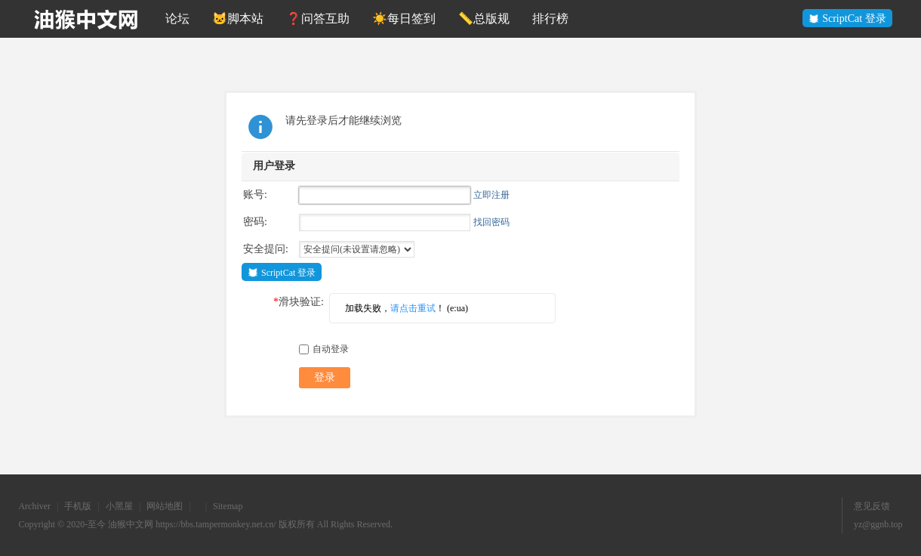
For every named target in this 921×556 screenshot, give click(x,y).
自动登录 (324, 349)
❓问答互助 (318, 18)
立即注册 (491, 195)
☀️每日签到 (404, 18)
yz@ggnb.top (878, 524)
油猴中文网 (130, 524)
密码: (255, 221)
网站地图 (164, 506)
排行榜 (550, 18)
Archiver (34, 506)
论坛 (177, 18)
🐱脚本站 (237, 18)
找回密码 (491, 222)
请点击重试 (413, 308)
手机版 (77, 506)
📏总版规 (484, 18)
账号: (255, 194)
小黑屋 (119, 506)
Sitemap (227, 506)
